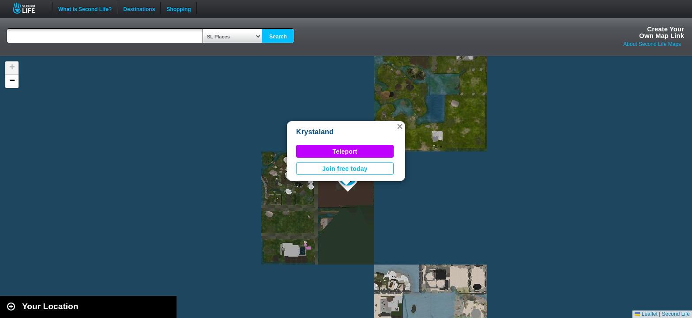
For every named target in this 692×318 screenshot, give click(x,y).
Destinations (139, 8)
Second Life (28, 8)
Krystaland (315, 132)
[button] (400, 126)
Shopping (178, 8)
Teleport (345, 151)
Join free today (345, 168)
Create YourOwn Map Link (661, 32)
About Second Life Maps (652, 44)
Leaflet (646, 314)
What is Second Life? (85, 8)
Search (278, 37)
